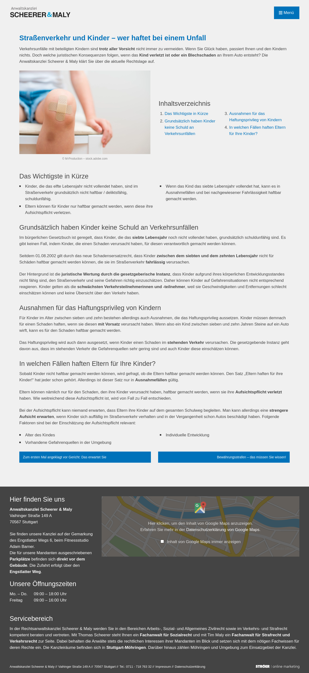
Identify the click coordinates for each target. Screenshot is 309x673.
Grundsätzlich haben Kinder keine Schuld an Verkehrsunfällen (190, 127)
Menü (286, 12)
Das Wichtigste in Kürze (186, 113)
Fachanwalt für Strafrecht (256, 635)
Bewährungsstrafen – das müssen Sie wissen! (251, 457)
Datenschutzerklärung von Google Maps (222, 529)
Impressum (163, 666)
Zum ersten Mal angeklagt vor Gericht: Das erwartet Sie (64, 457)
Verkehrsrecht (24, 641)
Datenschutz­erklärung (190, 666)
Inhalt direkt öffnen (280, 549)
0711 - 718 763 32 (139, 666)
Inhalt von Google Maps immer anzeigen (204, 541)
